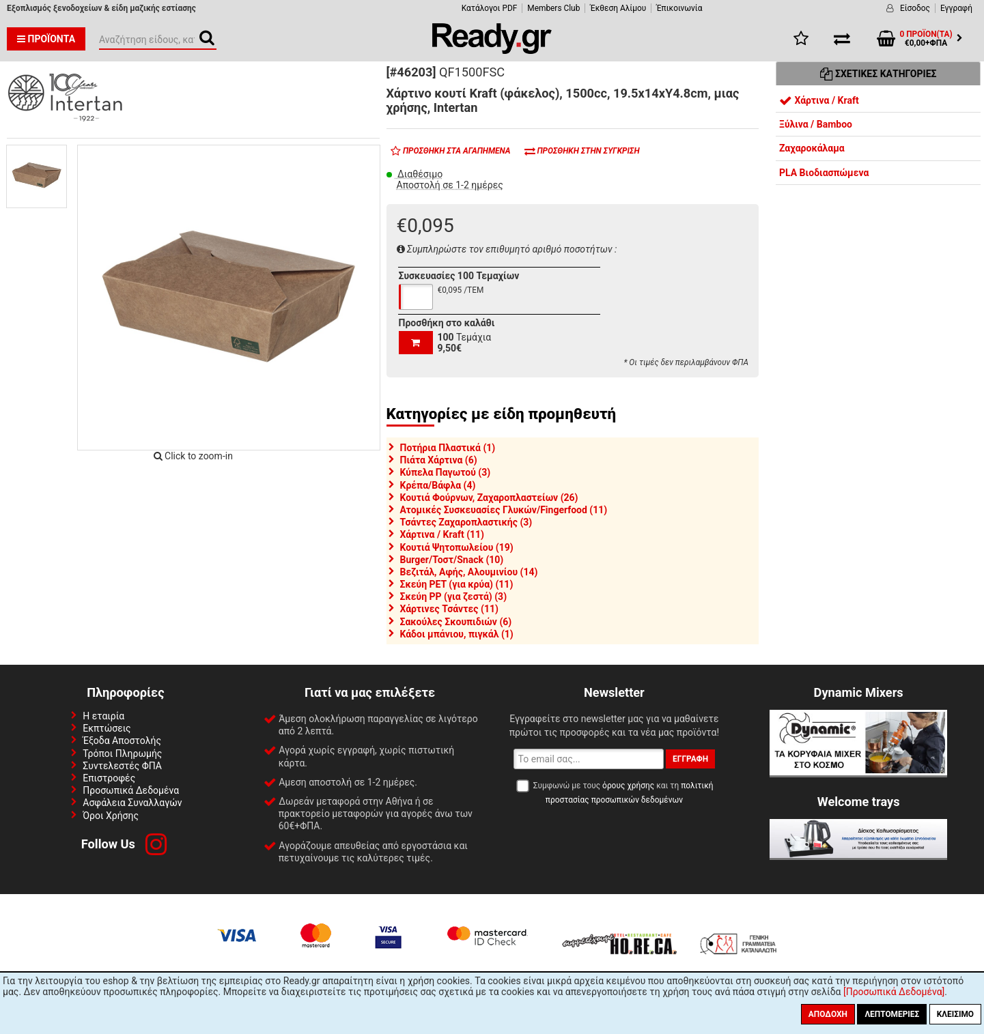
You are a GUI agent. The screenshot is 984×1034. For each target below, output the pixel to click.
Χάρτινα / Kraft (819, 100)
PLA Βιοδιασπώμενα (824, 172)
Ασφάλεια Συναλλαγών (132, 802)
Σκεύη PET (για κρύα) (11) (457, 584)
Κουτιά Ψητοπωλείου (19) (457, 547)
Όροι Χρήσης (111, 815)
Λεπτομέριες (891, 1014)
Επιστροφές (109, 778)
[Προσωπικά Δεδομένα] (893, 991)
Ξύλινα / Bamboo (815, 124)
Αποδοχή (828, 1014)
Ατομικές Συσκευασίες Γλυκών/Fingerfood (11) (504, 509)
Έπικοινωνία (679, 8)
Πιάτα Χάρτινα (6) (438, 460)
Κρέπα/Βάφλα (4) (438, 485)
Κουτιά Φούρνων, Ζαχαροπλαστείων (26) (489, 497)
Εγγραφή (956, 8)
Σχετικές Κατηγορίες (878, 73)
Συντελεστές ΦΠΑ (122, 765)
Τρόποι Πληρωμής (122, 753)
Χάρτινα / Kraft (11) (442, 534)
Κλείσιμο (955, 1014)
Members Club (553, 8)
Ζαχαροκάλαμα (812, 148)
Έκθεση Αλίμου (618, 8)
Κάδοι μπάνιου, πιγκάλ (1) (457, 634)
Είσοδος (915, 8)
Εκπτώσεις (106, 728)
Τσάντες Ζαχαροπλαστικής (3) (466, 522)
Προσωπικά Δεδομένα (131, 790)
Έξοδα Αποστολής (122, 740)
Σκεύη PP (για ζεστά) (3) (453, 596)
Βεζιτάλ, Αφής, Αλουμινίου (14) (469, 571)
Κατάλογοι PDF (489, 8)
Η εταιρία (103, 715)
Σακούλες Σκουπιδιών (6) (456, 621)
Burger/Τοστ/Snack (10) (452, 559)
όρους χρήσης (628, 785)
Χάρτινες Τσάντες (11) (449, 608)
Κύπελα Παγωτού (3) (445, 472)
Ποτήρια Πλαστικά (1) (448, 447)
